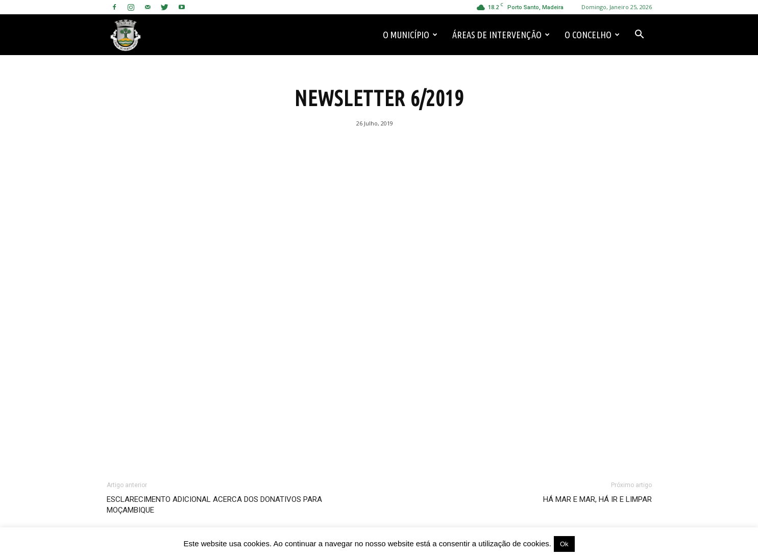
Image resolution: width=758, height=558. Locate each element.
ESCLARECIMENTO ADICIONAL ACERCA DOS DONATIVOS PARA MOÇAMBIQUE (214, 505)
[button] (639, 34)
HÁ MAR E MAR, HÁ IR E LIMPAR (597, 499)
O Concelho (592, 35)
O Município (410, 35)
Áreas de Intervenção (501, 35)
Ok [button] (564, 544)
